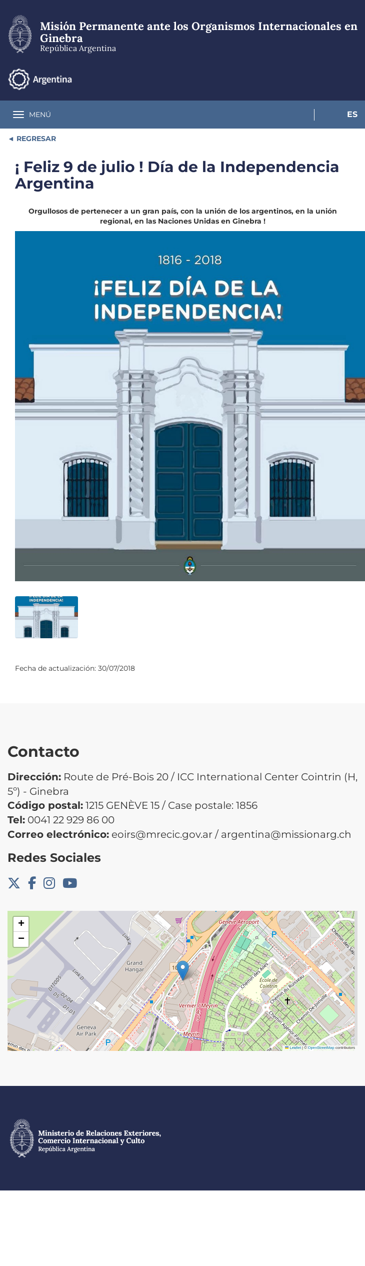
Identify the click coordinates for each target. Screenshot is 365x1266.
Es (352, 114)
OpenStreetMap (321, 1047)
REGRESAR (35, 138)
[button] (182, 970)
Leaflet (293, 1047)
